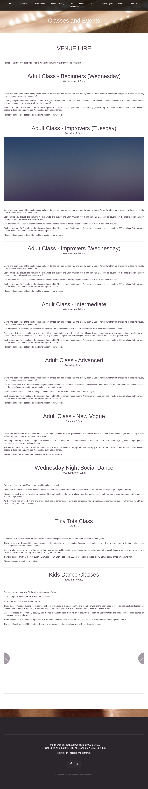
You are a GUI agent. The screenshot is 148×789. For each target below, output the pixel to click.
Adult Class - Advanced (74, 360)
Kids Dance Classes (74, 575)
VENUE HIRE (74, 48)
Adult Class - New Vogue (74, 416)
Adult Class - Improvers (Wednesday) (74, 248)
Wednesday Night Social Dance (74, 468)
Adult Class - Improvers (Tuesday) (74, 128)
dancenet (83, 775)
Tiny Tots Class (74, 521)
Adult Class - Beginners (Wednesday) (74, 76)
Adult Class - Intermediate (74, 304)
